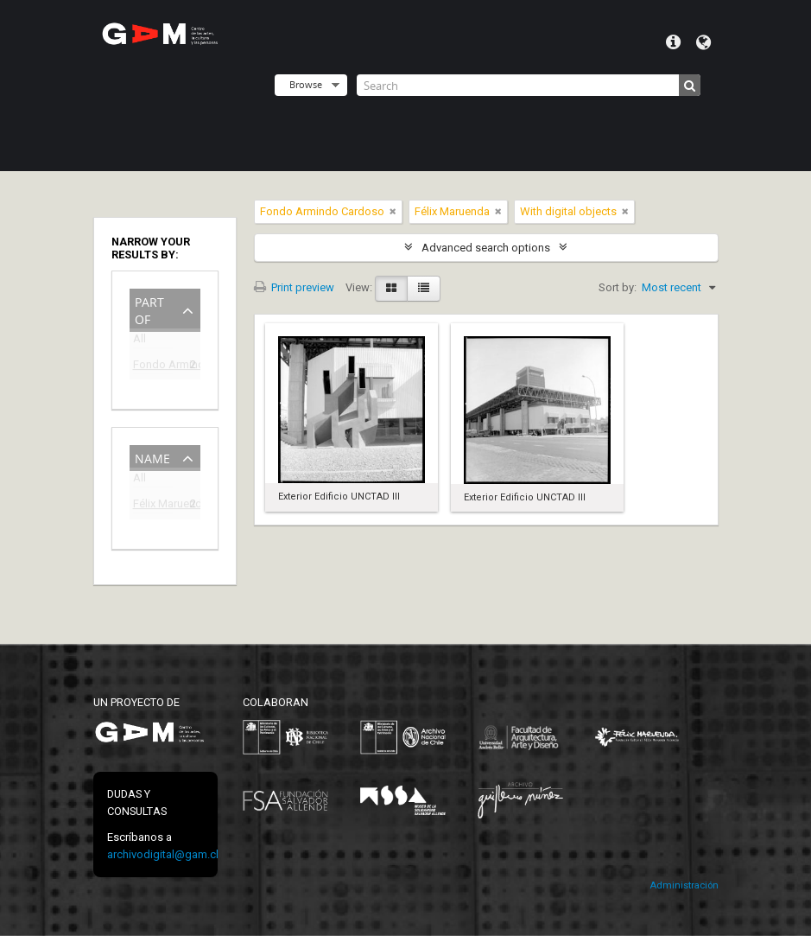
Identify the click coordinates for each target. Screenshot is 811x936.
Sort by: (618, 287)
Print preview (294, 287)
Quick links (673, 42)
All (139, 341)
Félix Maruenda (153, 506)
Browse (305, 84)
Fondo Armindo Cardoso (153, 367)
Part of (149, 309)
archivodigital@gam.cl (163, 854)
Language (703, 42)
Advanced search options (485, 247)
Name (152, 456)
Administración (684, 885)
